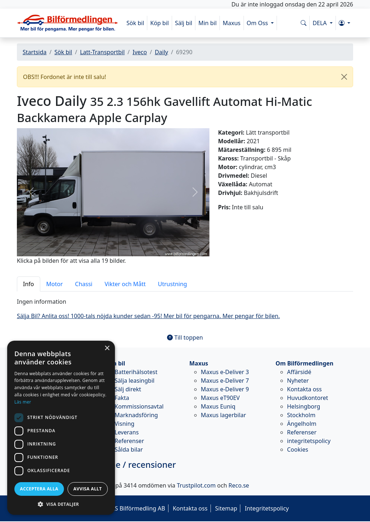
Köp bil (159, 23)
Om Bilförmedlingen (304, 363)
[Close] (344, 77)
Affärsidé (299, 372)
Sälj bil (183, 23)
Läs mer (22, 402)
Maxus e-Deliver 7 (225, 380)
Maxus (232, 23)
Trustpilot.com (196, 485)
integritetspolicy (308, 441)
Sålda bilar (129, 449)
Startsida (35, 52)
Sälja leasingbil (134, 380)
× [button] (107, 348)
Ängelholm (301, 424)
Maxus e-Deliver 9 (225, 389)
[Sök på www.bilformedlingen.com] (303, 23)
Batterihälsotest (136, 372)
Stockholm (301, 415)
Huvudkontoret (307, 398)
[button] (344, 23)
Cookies (297, 449)
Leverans (127, 432)
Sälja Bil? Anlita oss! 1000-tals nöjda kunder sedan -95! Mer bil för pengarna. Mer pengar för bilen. (148, 316)
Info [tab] (28, 284)
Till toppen (185, 337)
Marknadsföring (136, 415)
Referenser (129, 441)
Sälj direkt (128, 389)
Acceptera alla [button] (39, 489)
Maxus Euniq (218, 406)
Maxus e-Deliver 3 (225, 372)
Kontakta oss (304, 389)
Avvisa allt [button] (87, 489)
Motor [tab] (54, 284)
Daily (161, 52)
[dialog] (61, 428)
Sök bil (135, 23)
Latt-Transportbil (102, 52)
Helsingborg (303, 406)
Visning (124, 424)
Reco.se (238, 485)
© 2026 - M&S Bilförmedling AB (123, 508)
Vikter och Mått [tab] (125, 284)
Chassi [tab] (83, 284)
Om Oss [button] (258, 23)
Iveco (140, 52)
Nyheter (298, 380)
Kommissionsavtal (139, 406)
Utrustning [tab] (172, 284)
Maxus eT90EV (220, 398)
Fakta (122, 398)
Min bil (207, 23)
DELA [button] (320, 23)
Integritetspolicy (267, 508)
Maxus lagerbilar (223, 415)
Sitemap (226, 508)
